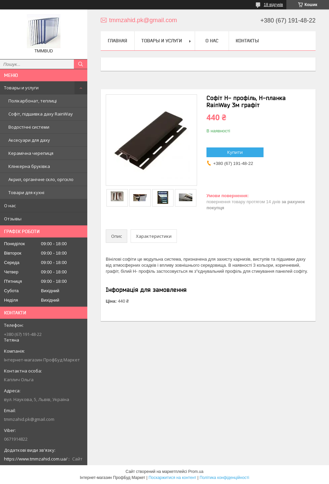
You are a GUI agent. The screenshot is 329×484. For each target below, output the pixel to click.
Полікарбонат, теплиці (32, 101)
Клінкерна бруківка (29, 166)
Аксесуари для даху (29, 140)
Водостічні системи (28, 127)
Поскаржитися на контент (172, 477)
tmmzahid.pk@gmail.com (29, 419)
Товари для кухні (26, 192)
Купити (235, 152)
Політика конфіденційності (224, 477)
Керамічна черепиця (30, 153)
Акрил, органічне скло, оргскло (41, 179)
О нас (10, 206)
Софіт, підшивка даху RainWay (40, 114)
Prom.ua (195, 471)
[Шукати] (80, 64)
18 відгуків (273, 4)
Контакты (247, 40)
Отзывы (12, 219)
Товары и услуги (21, 88)
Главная (117, 40)
